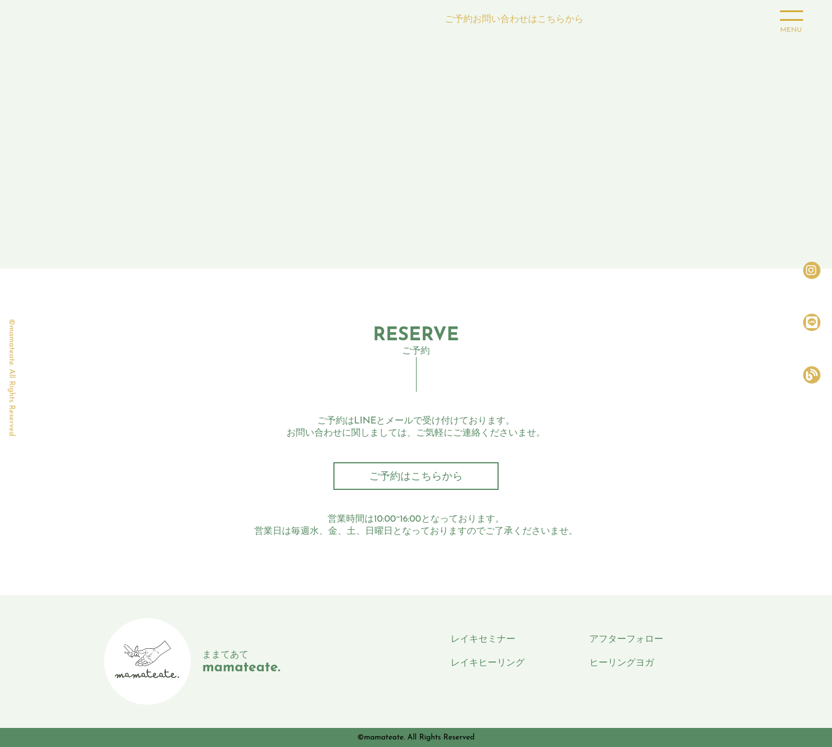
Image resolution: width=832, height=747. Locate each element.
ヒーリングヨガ (621, 663)
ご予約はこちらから (416, 476)
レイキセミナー (483, 639)
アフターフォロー (626, 639)
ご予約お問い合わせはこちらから (514, 19)
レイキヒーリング (488, 663)
